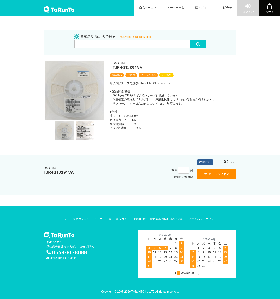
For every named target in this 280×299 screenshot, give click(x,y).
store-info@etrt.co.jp (63, 258)
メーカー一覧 (175, 7)
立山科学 (166, 75)
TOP (65, 219)
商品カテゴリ (147, 7)
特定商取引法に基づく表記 (167, 219)
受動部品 (117, 75)
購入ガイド (202, 7)
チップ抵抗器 (148, 75)
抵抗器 (131, 75)
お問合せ (226, 7)
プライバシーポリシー (202, 219)
